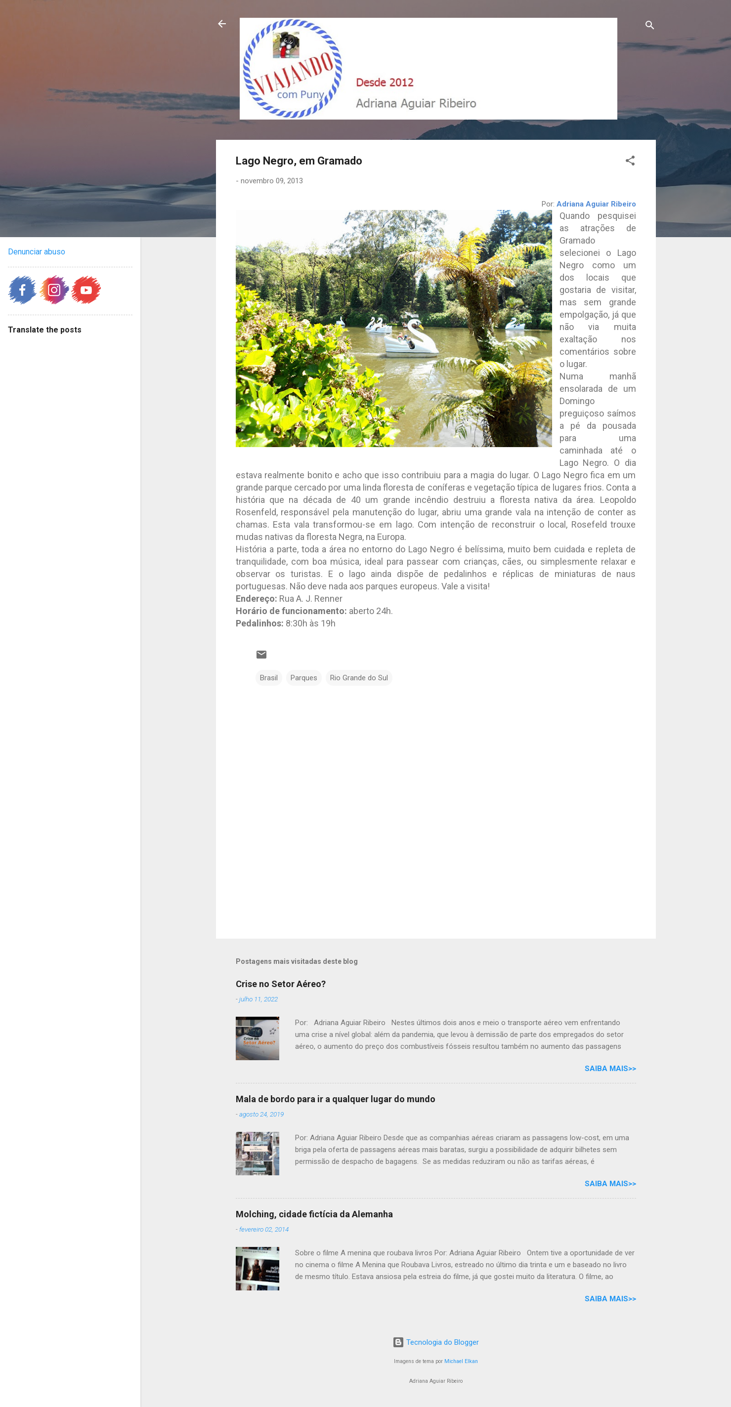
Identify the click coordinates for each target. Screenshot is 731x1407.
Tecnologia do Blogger (435, 1342)
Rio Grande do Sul (359, 677)
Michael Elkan (461, 1361)
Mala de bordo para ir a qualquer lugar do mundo (335, 1099)
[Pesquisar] (650, 27)
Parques (304, 677)
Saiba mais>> (610, 1068)
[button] (630, 162)
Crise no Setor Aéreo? (281, 984)
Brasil (269, 677)
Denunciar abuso (36, 251)
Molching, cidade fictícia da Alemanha (314, 1214)
